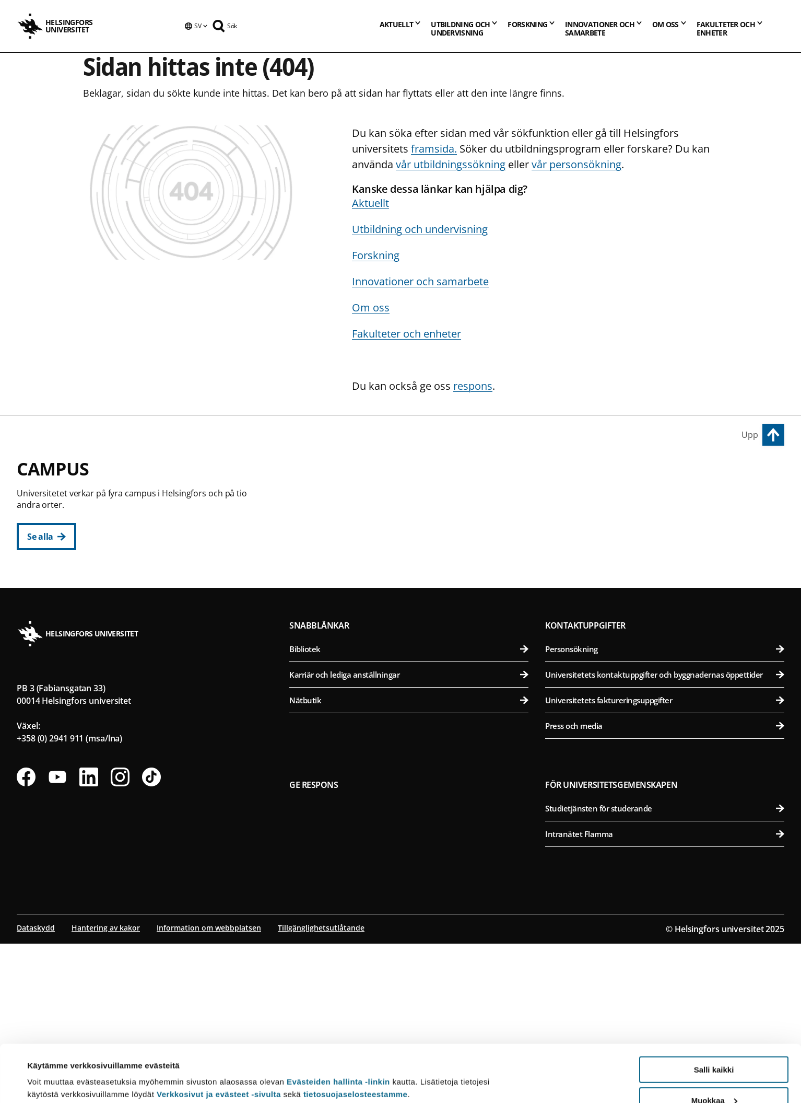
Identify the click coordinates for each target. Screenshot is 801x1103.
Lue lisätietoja (53, 1069)
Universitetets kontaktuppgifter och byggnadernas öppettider (664, 834)
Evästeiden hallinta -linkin (338, 1028)
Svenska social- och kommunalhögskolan (415, 627)
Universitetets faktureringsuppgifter (664, 859)
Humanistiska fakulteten (415, 499)
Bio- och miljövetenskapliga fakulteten (666, 524)
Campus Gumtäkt (335, 673)
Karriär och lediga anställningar (408, 834)
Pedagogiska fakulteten (415, 524)
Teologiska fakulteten (415, 575)
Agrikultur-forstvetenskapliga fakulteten (666, 499)
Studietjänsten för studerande (664, 967)
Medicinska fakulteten (666, 646)
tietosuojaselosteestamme (355, 1040)
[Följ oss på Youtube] (57, 936)
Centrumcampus (334, 475)
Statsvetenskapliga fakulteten (415, 601)
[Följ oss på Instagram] (120, 936)
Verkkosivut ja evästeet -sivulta (219, 1040)
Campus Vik (573, 475)
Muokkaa (714, 1046)
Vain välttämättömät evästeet (714, 1077)
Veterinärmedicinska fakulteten (666, 575)
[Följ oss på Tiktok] (151, 936)
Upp (749, 434)
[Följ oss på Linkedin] (88, 936)
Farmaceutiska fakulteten (666, 550)
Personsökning (664, 808)
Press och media (664, 885)
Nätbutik (408, 859)
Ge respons (313, 944)
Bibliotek (408, 808)
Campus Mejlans (584, 622)
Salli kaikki (714, 1016)
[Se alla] (46, 536)
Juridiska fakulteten (415, 550)
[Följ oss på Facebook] (26, 936)
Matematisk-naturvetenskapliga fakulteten (415, 697)
